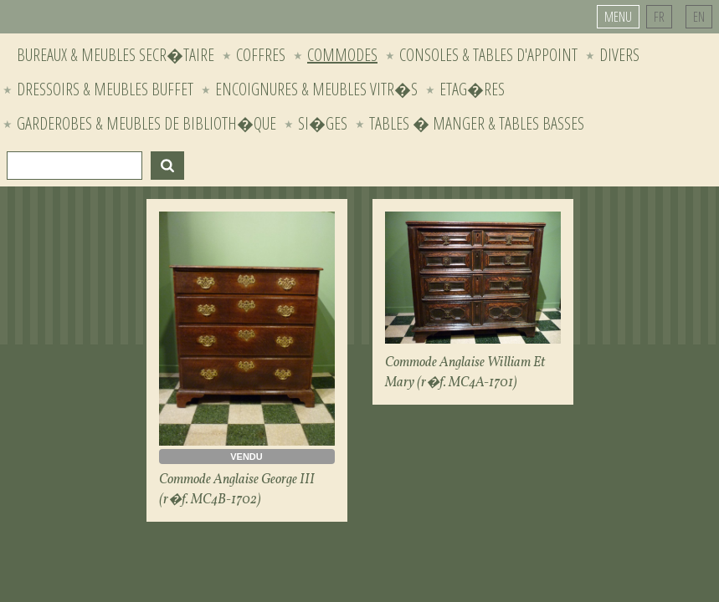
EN (699, 17)
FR (659, 17)
